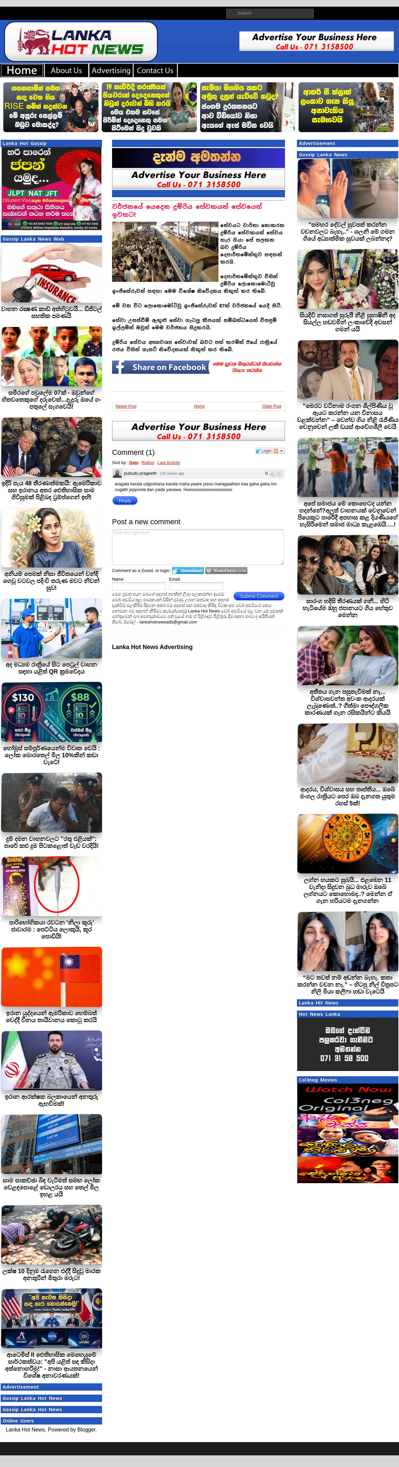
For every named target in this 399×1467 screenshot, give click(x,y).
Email (174, 579)
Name (118, 579)
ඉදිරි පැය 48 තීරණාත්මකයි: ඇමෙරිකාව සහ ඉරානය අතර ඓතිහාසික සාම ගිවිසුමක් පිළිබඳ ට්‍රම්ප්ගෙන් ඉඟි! (51, 490)
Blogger (86, 1429)
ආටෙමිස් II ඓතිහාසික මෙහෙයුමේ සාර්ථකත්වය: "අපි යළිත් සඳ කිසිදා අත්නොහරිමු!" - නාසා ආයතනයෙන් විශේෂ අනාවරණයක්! (51, 1365)
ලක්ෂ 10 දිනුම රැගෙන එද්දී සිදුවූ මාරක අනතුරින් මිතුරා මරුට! (51, 1274)
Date (133, 462)
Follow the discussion (279, 451)
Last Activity (168, 462)
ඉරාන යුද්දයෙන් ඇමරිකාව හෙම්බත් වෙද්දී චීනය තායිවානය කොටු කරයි (51, 1016)
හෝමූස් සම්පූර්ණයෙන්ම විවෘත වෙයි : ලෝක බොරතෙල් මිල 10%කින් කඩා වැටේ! (51, 755)
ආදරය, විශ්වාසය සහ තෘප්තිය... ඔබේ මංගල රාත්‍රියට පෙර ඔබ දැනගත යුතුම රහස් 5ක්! (347, 796)
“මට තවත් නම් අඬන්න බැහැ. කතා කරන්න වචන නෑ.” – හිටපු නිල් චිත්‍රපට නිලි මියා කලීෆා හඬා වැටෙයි (347, 984)
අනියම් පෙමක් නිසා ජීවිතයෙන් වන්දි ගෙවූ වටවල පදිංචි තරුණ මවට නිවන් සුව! (51, 581)
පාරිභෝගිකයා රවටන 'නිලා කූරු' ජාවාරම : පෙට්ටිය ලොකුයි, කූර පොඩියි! (51, 929)
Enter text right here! (198, 547)
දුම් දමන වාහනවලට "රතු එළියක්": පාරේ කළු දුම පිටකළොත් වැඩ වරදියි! (51, 842)
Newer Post (126, 406)
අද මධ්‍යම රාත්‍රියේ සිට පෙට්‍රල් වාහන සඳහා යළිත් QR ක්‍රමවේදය (51, 668)
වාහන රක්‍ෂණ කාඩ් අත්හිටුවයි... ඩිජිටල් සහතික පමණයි (51, 312)
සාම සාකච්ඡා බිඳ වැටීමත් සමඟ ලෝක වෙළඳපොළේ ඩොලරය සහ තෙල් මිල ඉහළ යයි (51, 1187)
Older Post (271, 406)
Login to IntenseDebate (188, 570)
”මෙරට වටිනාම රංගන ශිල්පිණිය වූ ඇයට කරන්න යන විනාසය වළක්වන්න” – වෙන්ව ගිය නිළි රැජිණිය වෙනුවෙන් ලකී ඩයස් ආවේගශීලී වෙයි (347, 416)
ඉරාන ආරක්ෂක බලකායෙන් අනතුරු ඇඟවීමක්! (51, 1100)
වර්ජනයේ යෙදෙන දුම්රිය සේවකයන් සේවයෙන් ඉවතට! (187, 210)
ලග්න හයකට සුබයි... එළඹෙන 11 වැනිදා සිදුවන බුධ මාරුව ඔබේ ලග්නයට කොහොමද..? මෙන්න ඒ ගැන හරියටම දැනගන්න (348, 890)
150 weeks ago (172, 473)
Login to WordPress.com (226, 570)
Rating (148, 462)
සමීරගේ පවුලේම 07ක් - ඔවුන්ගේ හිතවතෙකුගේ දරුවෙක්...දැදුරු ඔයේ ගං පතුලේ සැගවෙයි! (51, 399)
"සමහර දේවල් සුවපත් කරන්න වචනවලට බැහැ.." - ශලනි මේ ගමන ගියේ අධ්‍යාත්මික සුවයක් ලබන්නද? (348, 231)
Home (199, 406)
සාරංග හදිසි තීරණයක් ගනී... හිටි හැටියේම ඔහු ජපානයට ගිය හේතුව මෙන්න (348, 608)
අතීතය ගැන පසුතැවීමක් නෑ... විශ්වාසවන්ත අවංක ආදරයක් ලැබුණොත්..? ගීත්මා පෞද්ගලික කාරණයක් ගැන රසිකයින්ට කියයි (347, 702)
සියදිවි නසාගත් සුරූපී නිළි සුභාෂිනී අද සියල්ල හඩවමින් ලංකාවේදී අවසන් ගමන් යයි (347, 322)
